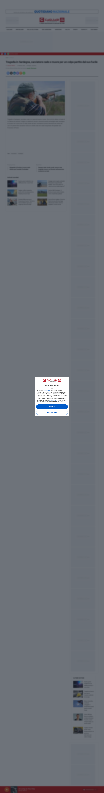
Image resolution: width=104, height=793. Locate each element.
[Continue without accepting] (52, 388)
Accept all (52, 406)
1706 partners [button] (46, 390)
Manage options (52, 412)
